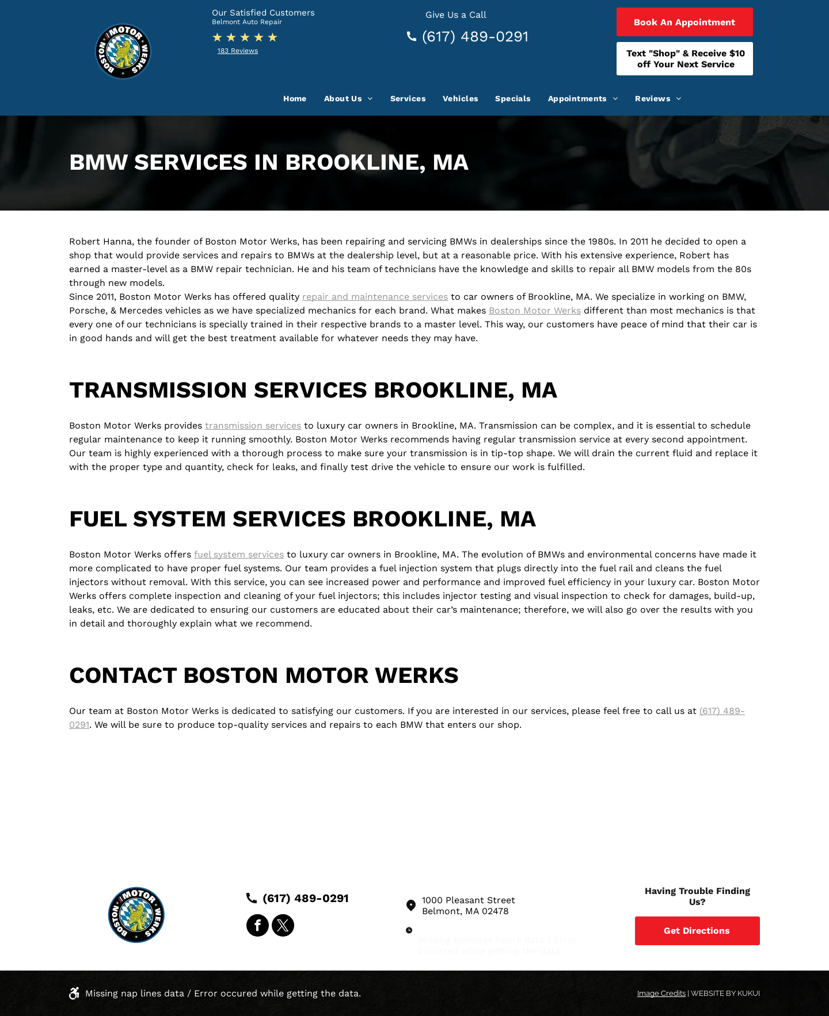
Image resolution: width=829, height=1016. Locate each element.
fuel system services (239, 554)
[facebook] (257, 926)
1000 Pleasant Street (468, 900)
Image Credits (661, 993)
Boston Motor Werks (535, 310)
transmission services (253, 425)
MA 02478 (487, 911)
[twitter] (283, 926)
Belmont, (442, 911)
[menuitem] (295, 98)
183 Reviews (238, 51)
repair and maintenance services (375, 296)
